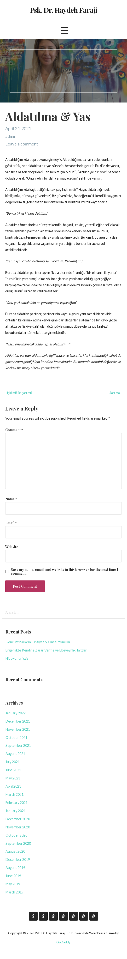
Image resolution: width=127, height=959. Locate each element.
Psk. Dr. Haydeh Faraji (63, 9)
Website (11, 546)
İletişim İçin (53, 916)
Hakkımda (33, 916)
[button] (64, 31)
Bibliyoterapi (83, 916)
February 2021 (17, 803)
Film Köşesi (73, 916)
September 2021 (18, 745)
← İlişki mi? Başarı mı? (17, 393)
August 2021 (15, 754)
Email (11, 522)
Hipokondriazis (17, 658)
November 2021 (18, 729)
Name (11, 498)
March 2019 (14, 892)
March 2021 (14, 794)
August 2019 (15, 868)
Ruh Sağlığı (93, 916)
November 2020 (18, 827)
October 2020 (16, 835)
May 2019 (13, 884)
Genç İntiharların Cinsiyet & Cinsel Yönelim (38, 642)
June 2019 (13, 876)
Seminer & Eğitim (63, 916)
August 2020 (15, 851)
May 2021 (13, 778)
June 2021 (13, 770)
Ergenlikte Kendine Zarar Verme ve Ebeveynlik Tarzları (46, 650)
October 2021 (16, 738)
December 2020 (18, 819)
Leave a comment (21, 143)
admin (11, 136)
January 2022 (16, 713)
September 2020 (18, 843)
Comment (14, 429)
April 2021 (13, 786)
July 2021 (13, 762)
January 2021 (16, 811)
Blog (43, 916)
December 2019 (18, 859)
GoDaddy (63, 942)
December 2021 (18, 721)
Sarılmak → (117, 393)
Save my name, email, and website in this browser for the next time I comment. (64, 571)
